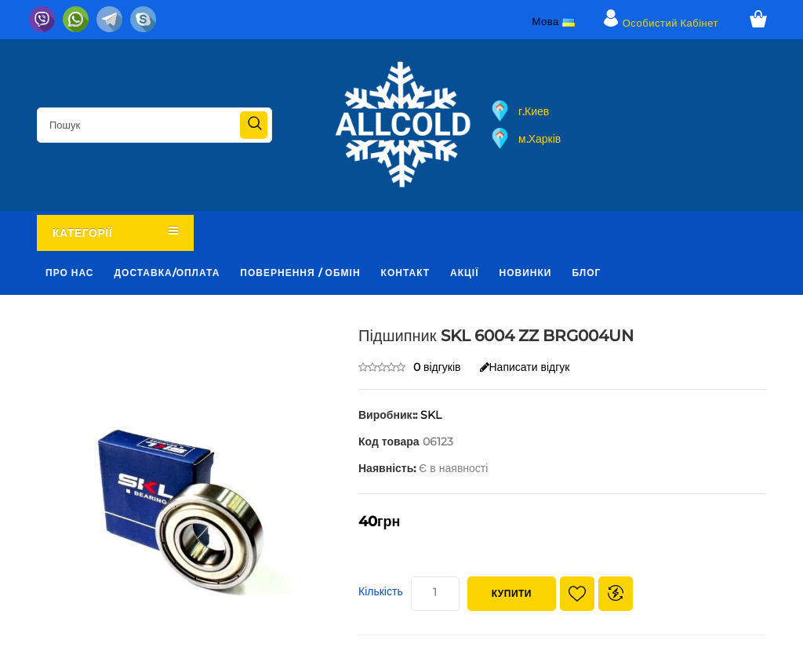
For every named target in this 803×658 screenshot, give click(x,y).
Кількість (380, 591)
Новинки (526, 272)
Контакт (406, 272)
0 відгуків (437, 367)
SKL (430, 415)
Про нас (69, 272)
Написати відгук (525, 367)
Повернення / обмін (300, 272)
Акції (464, 272)
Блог (586, 272)
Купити (512, 593)
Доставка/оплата (167, 272)
